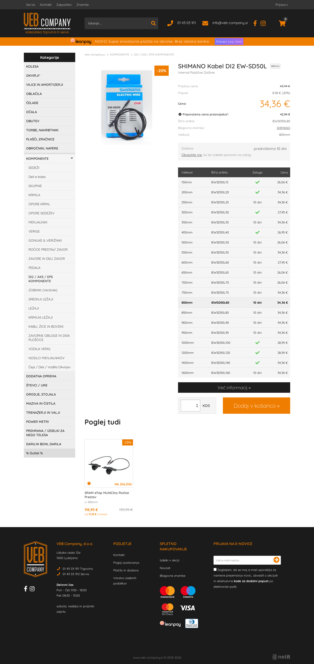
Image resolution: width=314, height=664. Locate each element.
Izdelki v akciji (169, 560)
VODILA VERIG (39, 349)
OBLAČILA (34, 94)
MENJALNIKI (38, 222)
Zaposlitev (64, 5)
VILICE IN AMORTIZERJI (44, 85)
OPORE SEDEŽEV (41, 213)
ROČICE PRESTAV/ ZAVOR (48, 249)
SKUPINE (35, 186)
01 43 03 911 (186, 23)
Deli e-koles (37, 177)
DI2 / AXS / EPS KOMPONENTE (41, 279)
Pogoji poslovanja (126, 562)
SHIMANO (283, 128)
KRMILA (34, 195)
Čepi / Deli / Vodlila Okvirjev (50, 367)
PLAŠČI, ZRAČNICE (40, 139)
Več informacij (232, 387)
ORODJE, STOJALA (41, 394)
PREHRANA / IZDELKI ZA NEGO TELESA (45, 433)
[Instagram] (264, 23)
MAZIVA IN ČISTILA (40, 403)
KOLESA (32, 66)
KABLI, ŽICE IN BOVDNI (46, 326)
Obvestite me (192, 155)
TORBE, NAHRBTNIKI (42, 130)
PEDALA (34, 268)
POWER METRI (37, 422)
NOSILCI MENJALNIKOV (46, 358)
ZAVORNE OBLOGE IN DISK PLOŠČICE (49, 338)
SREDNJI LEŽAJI (41, 299)
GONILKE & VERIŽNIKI (45, 240)
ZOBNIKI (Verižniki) (43, 290)
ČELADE (32, 103)
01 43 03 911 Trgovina (78, 568)
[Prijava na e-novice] (276, 560)
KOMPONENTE (37, 158)
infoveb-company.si (230, 23)
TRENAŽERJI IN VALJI (43, 412)
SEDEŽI (34, 168)
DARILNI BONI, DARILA (43, 444)
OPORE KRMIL (39, 204)
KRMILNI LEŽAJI (41, 317)
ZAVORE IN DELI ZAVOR (47, 259)
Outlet (34, 453)
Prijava (281, 5)
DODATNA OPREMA (41, 376)
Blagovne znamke (172, 575)
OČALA (31, 112)
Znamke (82, 5)
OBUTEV (32, 121)
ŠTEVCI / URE (36, 385)
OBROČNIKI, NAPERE (42, 148)
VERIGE (34, 231)
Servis (30, 5)
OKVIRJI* (33, 75)
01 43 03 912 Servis (76, 574)
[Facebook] (256, 23)
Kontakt (46, 5)
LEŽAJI (34, 308)
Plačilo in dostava (126, 570)
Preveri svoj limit (229, 41)
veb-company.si (95, 54)
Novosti (165, 568)
